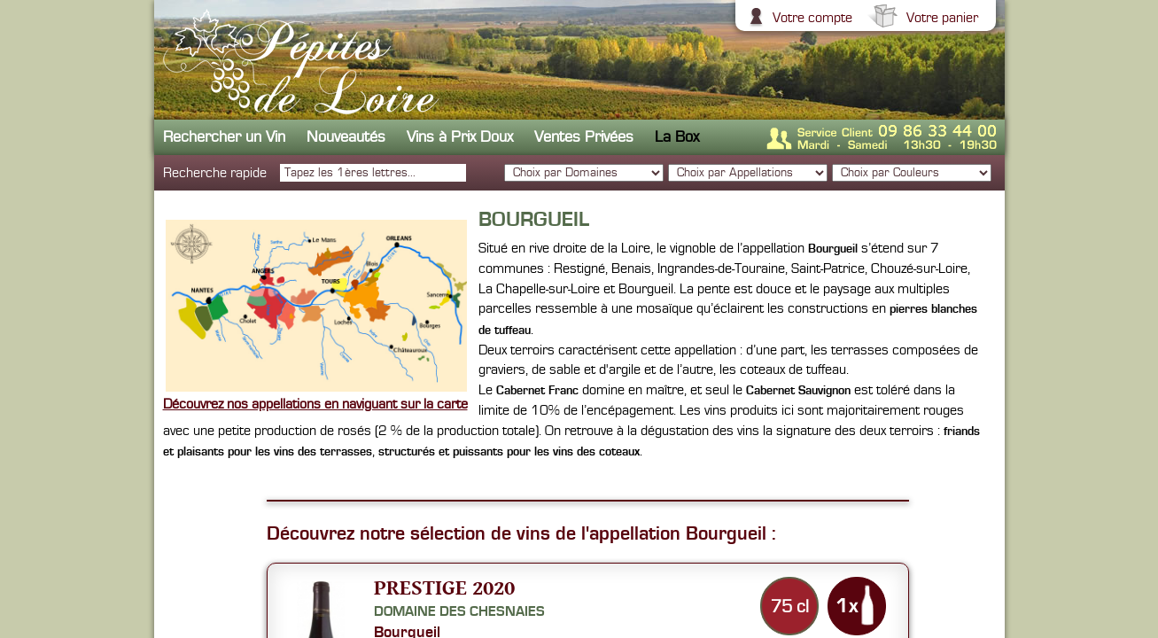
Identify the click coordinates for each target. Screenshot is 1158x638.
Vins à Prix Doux (460, 137)
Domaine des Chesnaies (459, 611)
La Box (677, 137)
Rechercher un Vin (224, 137)
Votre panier (940, 17)
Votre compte (810, 17)
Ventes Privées (583, 137)
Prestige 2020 (444, 587)
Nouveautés (346, 137)
